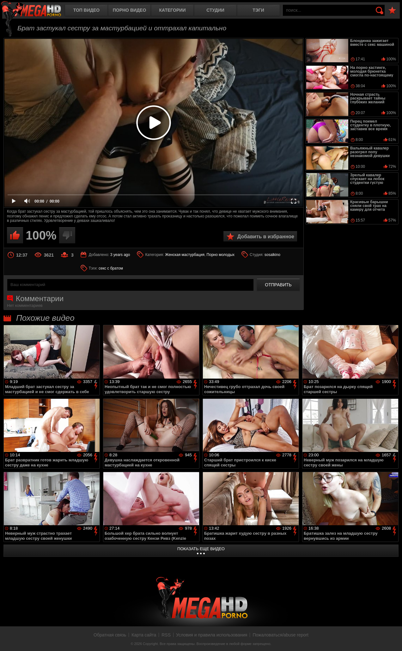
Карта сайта (143, 634)
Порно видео (129, 10)
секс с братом (111, 268)
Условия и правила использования (211, 634)
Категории (172, 10)
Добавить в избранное (265, 236)
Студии (215, 10)
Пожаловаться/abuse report (280, 634)
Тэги (258, 10)
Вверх (393, 639)
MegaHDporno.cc (36, 11)
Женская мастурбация (184, 254)
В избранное (392, 10)
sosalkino (272, 254)
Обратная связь (110, 634)
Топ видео (86, 10)
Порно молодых (220, 254)
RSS (166, 634)
